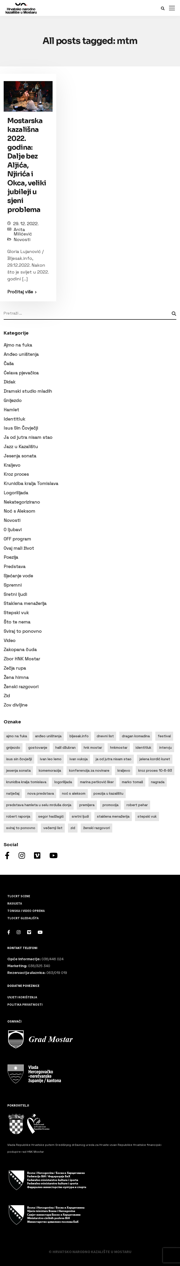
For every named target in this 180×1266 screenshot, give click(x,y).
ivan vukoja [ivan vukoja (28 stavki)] (78, 759)
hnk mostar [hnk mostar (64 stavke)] (93, 747)
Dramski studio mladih (28, 391)
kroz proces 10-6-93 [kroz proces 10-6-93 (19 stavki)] (155, 770)
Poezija (11, 557)
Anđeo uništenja (21, 354)
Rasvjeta (14, 903)
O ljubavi (13, 529)
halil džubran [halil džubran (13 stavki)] (65, 747)
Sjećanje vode (18, 576)
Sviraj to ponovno (23, 631)
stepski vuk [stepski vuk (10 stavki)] (147, 816)
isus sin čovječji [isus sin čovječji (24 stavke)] (19, 759)
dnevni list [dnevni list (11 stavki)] (105, 736)
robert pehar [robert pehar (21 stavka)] (137, 805)
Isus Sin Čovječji (21, 428)
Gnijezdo (13, 400)
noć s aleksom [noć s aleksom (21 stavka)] (73, 793)
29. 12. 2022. (26, 223)
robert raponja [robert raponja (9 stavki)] (18, 816)
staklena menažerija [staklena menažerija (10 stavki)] (113, 816)
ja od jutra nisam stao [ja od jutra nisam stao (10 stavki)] (113, 759)
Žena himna (16, 677)
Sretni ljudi (15, 594)
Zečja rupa (15, 668)
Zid (7, 695)
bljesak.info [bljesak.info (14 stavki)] (79, 736)
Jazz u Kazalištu (21, 446)
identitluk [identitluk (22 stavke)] (143, 747)
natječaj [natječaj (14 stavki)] (12, 793)
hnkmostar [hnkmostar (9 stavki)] (118, 747)
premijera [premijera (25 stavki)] (86, 805)
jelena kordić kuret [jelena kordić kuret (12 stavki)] (154, 759)
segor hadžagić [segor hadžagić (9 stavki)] (51, 816)
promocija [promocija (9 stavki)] (110, 805)
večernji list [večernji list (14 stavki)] (52, 828)
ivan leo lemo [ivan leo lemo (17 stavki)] (50, 759)
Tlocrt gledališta (23, 918)
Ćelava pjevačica (21, 373)
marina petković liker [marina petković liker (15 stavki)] (97, 782)
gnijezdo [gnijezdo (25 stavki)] (13, 747)
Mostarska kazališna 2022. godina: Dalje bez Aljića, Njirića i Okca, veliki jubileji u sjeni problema (26, 165)
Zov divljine (15, 705)
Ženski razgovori (21, 686)
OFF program (17, 539)
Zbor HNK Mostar (22, 659)
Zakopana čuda (20, 649)
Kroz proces (16, 474)
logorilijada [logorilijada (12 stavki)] (63, 782)
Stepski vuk (16, 612)
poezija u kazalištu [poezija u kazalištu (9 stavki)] (108, 793)
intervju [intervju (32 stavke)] (165, 747)
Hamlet (11, 409)
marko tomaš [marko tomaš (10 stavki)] (132, 782)
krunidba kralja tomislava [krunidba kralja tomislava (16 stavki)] (26, 782)
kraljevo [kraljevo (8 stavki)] (123, 770)
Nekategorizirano (22, 502)
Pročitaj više (20, 292)
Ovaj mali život (19, 548)
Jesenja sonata (20, 456)
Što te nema (17, 622)
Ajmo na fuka (18, 345)
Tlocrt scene (18, 896)
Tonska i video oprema (26, 911)
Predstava (14, 566)
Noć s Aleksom (19, 511)
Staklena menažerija (25, 603)
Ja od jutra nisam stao (28, 437)
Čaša (9, 363)
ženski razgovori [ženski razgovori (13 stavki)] (96, 828)
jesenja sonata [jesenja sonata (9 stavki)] (18, 770)
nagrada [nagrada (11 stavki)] (157, 782)
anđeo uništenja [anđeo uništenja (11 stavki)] (48, 736)
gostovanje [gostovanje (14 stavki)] (37, 747)
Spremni (13, 585)
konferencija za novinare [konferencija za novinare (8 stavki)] (89, 770)
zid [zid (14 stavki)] (72, 828)
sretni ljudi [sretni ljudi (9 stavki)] (80, 816)
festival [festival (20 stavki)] (164, 736)
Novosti (22, 239)
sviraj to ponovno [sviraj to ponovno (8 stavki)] (20, 828)
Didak (9, 382)
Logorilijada (16, 493)
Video (9, 640)
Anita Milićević (23, 232)
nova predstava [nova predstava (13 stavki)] (40, 793)
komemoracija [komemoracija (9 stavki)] (50, 770)
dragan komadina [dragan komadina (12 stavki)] (136, 736)
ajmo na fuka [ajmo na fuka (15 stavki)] (16, 736)
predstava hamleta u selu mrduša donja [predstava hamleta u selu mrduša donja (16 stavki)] (38, 805)
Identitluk (14, 419)
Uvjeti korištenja (22, 997)
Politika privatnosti (25, 1004)
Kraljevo (12, 465)
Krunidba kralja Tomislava (31, 483)
